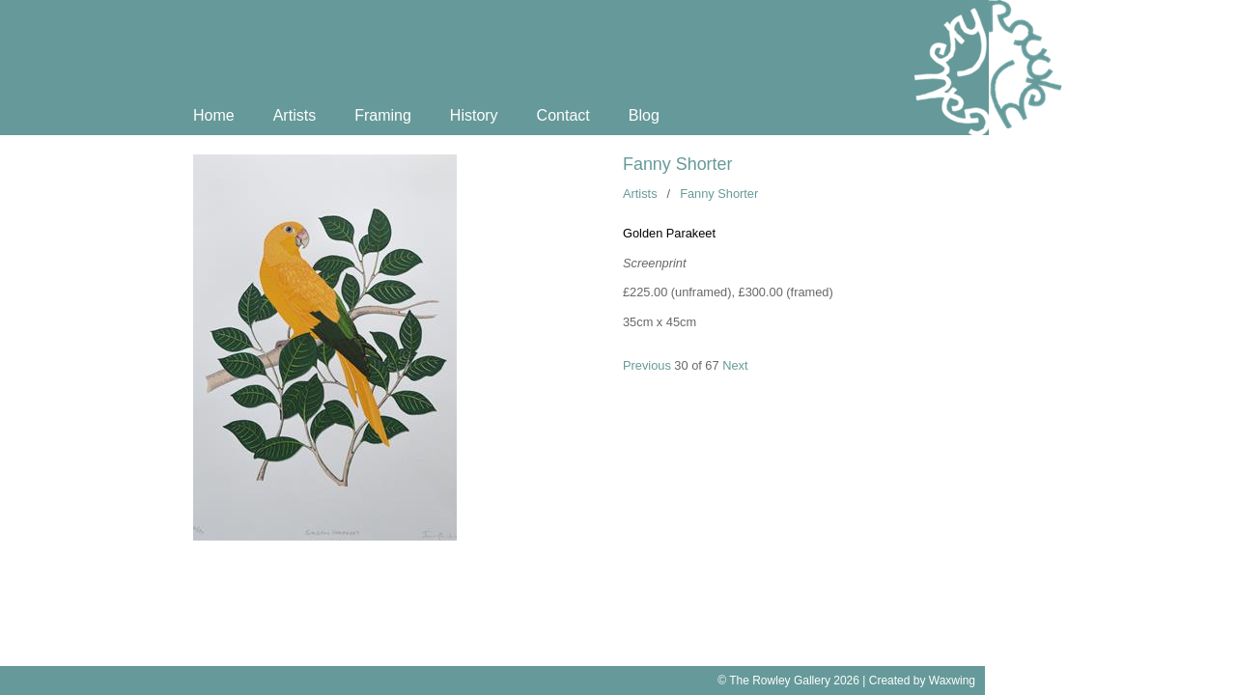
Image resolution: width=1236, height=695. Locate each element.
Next (734, 365)
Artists (294, 115)
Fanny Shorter (677, 164)
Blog (644, 115)
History (474, 115)
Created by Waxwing (922, 680)
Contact (563, 115)
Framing (382, 115)
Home (214, 115)
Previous (647, 365)
